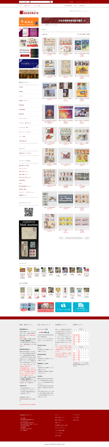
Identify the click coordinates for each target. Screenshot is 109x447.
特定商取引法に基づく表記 (61, 425)
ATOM (59, 435)
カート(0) (86, 1)
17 (86, 238)
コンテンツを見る (36, 5)
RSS (56, 435)
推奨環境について (23, 195)
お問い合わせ (81, 5)
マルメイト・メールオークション (26, 192)
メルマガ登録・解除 (66, 5)
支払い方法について (59, 417)
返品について (58, 422)
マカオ (55, 24)
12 (73, 238)
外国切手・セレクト (49, 24)
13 (76, 238)
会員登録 (70, 1)
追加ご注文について (23, 171)
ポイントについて (23, 168)
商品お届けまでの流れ (24, 165)
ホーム (20, 5)
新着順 (88, 34)
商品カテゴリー (27, 5)
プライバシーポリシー (60, 427)
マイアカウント (76, 414)
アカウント (78, 1)
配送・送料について (59, 420)
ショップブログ (58, 433)
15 (81, 238)
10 (68, 238)
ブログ (74, 5)
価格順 (84, 34)
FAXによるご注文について (25, 177)
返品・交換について (23, 174)
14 (78, 238)
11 (70, 238)
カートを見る (76, 417)
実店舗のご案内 (22, 189)
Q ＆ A (20, 183)
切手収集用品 (22, 180)
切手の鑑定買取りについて (25, 186)
